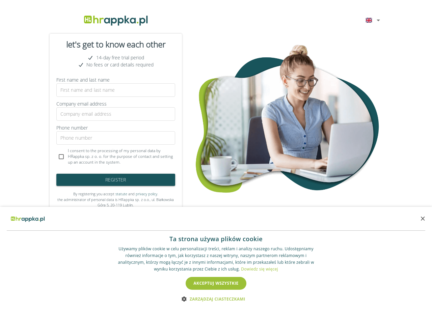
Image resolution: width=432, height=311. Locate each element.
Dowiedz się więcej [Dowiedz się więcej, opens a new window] (259, 269)
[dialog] (216, 259)
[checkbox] (115, 156)
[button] (216, 299)
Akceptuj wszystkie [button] (215, 283)
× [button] (422, 218)
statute (121, 193)
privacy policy (146, 193)
